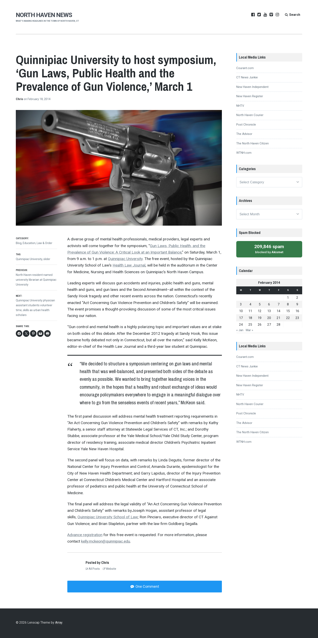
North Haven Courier (249, 115)
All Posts (93, 568)
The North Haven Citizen (252, 143)
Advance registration (84, 534)
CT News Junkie (247, 77)
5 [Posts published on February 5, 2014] (260, 304)
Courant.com (245, 68)
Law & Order (44, 243)
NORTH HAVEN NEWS (44, 14)
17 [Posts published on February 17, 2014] (241, 318)
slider (46, 259)
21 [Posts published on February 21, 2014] (278, 318)
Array (58, 622)
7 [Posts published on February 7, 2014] (278, 304)
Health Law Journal (129, 265)
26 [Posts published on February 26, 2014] (259, 324)
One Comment (147, 586)
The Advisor (244, 134)
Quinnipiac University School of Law (107, 517)
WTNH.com (243, 153)
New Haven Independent (252, 87)
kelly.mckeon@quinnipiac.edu (105, 541)
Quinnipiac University (125, 258)
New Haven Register (249, 96)
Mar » (249, 330)
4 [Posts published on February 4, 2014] (250, 304)
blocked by (269, 248)
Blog (18, 243)
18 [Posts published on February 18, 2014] (250, 318)
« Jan (239, 330)
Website (109, 568)
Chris (20, 99)
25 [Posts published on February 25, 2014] (250, 324)
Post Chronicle (246, 124)
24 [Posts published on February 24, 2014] (241, 324)
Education (29, 243)
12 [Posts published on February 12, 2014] (259, 311)
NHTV (240, 106)
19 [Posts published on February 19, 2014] (259, 318)
